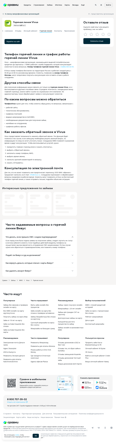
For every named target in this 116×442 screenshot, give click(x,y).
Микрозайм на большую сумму (43, 328)
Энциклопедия (9, 417)
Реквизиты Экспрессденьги (14, 356)
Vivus (27, 280)
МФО (21, 280)
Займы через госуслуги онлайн (70, 305)
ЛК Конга (88, 352)
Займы (13, 280)
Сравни (4, 280)
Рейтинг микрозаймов (94, 317)
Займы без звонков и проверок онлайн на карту (15, 306)
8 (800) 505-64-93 (67, 67)
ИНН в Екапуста (9, 352)
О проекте (7, 414)
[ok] (105, 428)
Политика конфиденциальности (91, 414)
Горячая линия (38, 280)
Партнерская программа (31, 414)
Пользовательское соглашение (65, 414)
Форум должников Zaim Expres (70, 364)
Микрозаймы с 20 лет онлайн (69, 308)
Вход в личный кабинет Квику (97, 361)
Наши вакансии (47, 417)
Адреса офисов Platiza (39, 361)
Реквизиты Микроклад (39, 342)
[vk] (99, 428)
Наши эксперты (33, 417)
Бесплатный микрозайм (94, 324)
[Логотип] (55, 422)
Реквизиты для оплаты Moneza (43, 346)
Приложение (69, 31)
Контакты (58, 31)
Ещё (83, 5)
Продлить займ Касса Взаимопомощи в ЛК (93, 343)
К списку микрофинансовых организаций (20, 14)
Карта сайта (21, 417)
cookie (17, 435)
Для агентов (47, 414)
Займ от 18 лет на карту (12, 320)
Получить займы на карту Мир (15, 317)
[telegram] (92, 428)
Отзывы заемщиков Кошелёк (69, 354)
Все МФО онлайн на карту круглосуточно (13, 312)
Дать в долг (89, 320)
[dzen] (111, 428)
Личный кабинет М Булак (95, 348)
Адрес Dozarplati (9, 348)
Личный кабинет (30, 31)
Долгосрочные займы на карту (70, 318)
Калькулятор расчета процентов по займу (66, 323)
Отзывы (18, 31)
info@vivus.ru (35, 175)
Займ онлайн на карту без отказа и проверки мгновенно (42, 312)
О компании (8, 31)
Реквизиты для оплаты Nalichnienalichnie (12, 360)
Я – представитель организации (101, 14)
